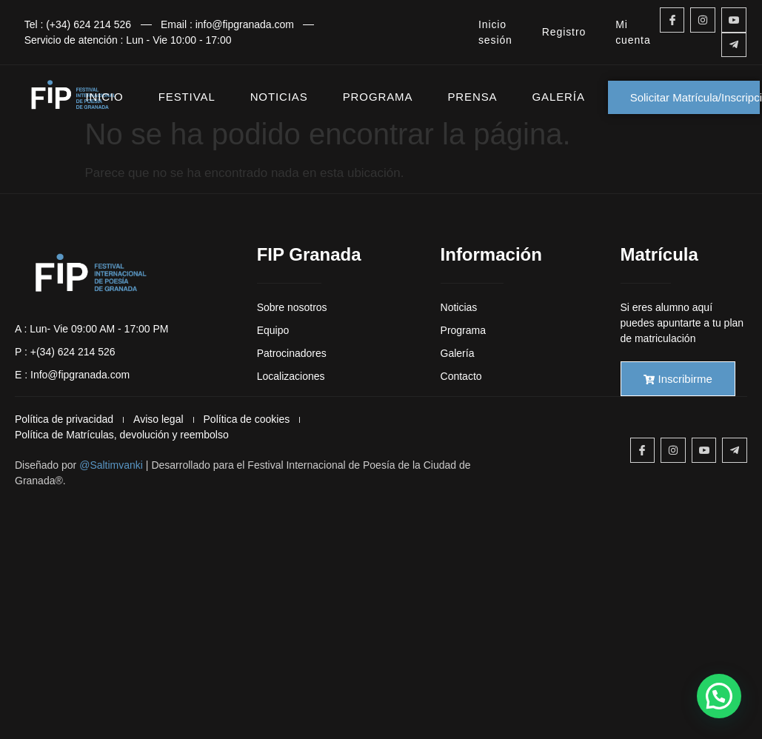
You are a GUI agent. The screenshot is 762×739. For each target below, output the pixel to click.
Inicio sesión (495, 32)
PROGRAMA (378, 96)
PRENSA (472, 96)
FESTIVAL (186, 96)
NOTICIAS (279, 96)
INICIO (105, 96)
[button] (719, 696)
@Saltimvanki (111, 465)
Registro (564, 32)
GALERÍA (558, 96)
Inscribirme (678, 378)
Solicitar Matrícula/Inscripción (695, 97)
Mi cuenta (632, 32)
